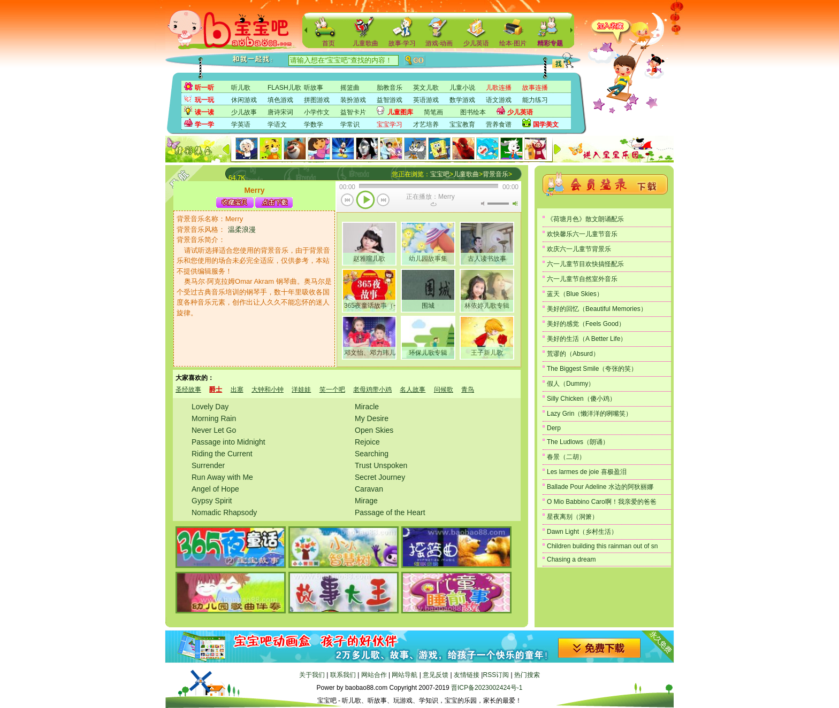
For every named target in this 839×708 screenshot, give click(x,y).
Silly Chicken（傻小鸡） (581, 398)
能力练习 (535, 100)
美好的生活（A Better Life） (587, 339)
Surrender (208, 465)
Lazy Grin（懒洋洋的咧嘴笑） (589, 413)
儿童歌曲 (365, 43)
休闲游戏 (244, 100)
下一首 (383, 201)
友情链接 (466, 675)
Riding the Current (222, 453)
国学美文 (546, 124)
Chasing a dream (571, 559)
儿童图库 (400, 112)
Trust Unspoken (381, 465)
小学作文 (317, 112)
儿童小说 (462, 87)
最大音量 (514, 203)
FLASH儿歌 (284, 87)
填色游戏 (280, 100)
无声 (482, 203)
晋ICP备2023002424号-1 (486, 687)
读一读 (204, 112)
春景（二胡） (566, 457)
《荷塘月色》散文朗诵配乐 (585, 219)
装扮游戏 (353, 100)
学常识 (350, 124)
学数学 (313, 124)
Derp (554, 428)
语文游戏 (499, 100)
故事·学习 (402, 43)
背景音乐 (495, 174)
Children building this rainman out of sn (602, 546)
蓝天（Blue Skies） (575, 294)
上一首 (347, 201)
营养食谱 (499, 124)
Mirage (366, 500)
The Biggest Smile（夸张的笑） (592, 368)
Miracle (367, 406)
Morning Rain (214, 418)
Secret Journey (380, 477)
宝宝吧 (439, 174)
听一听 (204, 87)
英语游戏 (426, 100)
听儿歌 (240, 87)
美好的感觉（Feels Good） (586, 324)
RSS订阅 (496, 675)
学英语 (240, 124)
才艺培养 (426, 124)
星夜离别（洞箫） (572, 516)
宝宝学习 (389, 124)
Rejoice (367, 442)
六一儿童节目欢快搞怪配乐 (585, 264)
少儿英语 (476, 43)
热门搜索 (527, 675)
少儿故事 (244, 112)
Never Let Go (214, 430)
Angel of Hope (215, 489)
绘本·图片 (513, 43)
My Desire (371, 418)
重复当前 (433, 204)
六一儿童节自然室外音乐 (582, 279)
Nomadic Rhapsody (224, 512)
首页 (328, 43)
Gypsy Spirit (212, 500)
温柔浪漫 (242, 229)
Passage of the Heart (390, 512)
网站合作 (374, 675)
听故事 (313, 87)
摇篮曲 (350, 87)
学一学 (204, 124)
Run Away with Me (222, 477)
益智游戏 (389, 100)
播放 (365, 201)
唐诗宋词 (280, 112)
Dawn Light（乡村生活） (582, 531)
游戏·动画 (439, 43)
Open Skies (374, 430)
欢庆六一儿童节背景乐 (579, 249)
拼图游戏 (317, 100)
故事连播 (535, 87)
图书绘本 (473, 112)
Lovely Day (210, 406)
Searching (371, 453)
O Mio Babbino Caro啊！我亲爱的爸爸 (602, 501)
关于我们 (312, 675)
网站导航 (404, 675)
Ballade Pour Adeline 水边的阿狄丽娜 (600, 487)
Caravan (369, 489)
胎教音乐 (389, 87)
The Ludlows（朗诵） (578, 442)
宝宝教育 (462, 124)
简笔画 (433, 112)
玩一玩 (204, 100)
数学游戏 (462, 100)
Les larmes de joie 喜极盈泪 (587, 472)
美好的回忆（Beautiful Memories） (597, 309)
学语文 (277, 124)
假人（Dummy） (570, 383)
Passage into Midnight (228, 442)
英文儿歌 (426, 87)
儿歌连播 (499, 87)
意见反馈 (435, 675)
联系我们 (343, 675)
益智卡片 (353, 112)
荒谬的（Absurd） (573, 353)
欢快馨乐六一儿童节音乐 (582, 234)
